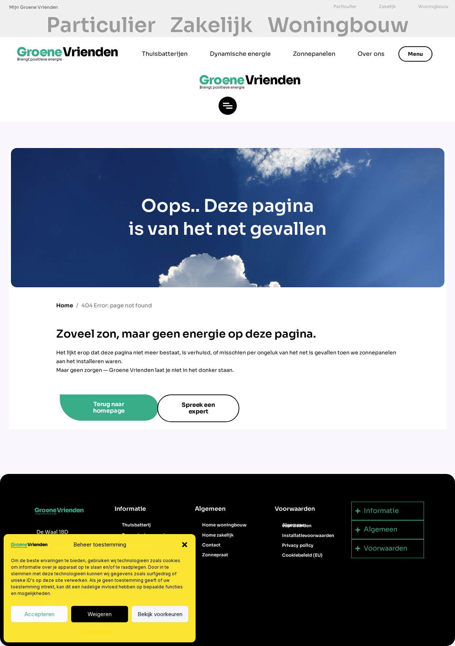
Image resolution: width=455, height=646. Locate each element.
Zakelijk (211, 25)
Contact (211, 545)
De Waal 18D (52, 532)
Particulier (100, 25)
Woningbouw (338, 25)
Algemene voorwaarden (297, 525)
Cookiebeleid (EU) (302, 555)
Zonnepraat (215, 554)
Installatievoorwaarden (308, 535)
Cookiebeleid (96, 632)
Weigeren (100, 614)
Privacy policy (297, 545)
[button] (184, 544)
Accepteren (39, 614)
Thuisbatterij (136, 525)
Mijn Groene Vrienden (33, 7)
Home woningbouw (224, 525)
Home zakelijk (218, 535)
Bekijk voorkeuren (160, 614)
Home (64, 305)
